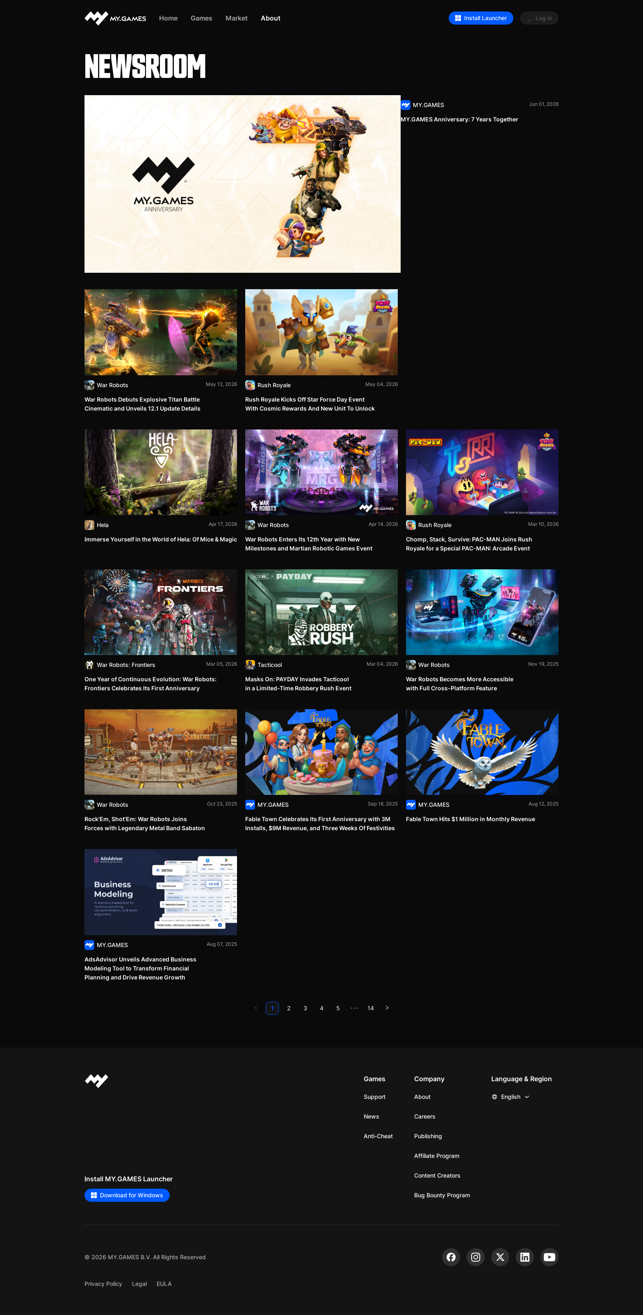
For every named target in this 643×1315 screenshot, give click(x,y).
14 (370, 1008)
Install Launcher (481, 18)
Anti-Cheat (378, 1136)
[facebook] (451, 1257)
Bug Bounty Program (442, 1195)
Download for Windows (127, 1195)
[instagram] (476, 1257)
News (371, 1116)
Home (168, 18)
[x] (500, 1257)
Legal (139, 1284)
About (422, 1096)
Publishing (428, 1136)
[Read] (321, 184)
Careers (425, 1116)
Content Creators (437, 1175)
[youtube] (549, 1257)
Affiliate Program (436, 1156)
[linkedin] (525, 1257)
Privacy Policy (103, 1284)
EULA (164, 1284)
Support (374, 1096)
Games (201, 18)
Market (237, 18)
